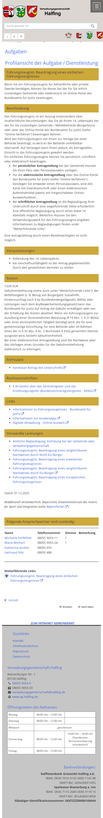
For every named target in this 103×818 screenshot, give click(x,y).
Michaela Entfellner (18, 538)
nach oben (87, 607)
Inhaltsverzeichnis (25, 646)
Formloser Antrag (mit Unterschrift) (37, 368)
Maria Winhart (15, 543)
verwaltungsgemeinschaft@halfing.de (38, 692)
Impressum (21, 651)
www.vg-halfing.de (25, 697)
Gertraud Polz (14, 552)
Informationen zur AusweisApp (34, 418)
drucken (67, 607)
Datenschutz (21, 656)
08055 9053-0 (21, 683)
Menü (96, 6)
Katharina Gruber (17, 548)
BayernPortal (55, 507)
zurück (11, 600)
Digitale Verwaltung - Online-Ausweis (39, 423)
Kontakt (18, 641)
